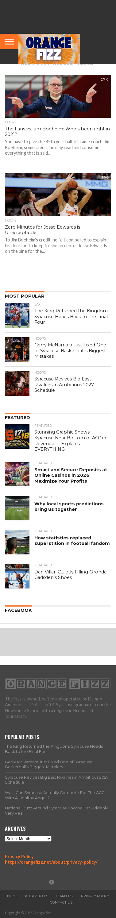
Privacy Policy (19, 856)
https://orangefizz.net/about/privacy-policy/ (51, 862)
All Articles (36, 896)
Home (12, 896)
